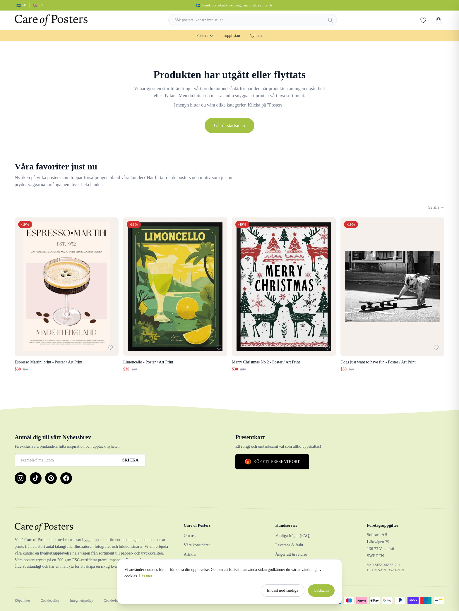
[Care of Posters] (92, 527)
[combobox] (252, 20)
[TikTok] (36, 478)
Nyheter (256, 35)
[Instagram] (20, 478)
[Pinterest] (51, 478)
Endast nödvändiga (282, 593)
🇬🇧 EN (38, 5)
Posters (204, 35)
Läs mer (145, 578)
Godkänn (321, 593)
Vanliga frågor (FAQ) (292, 535)
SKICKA (130, 460)
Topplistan (231, 35)
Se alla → (436, 207)
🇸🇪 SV (21, 5)
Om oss (190, 535)
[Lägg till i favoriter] (110, 347)
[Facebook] (66, 478)
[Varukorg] (438, 20)
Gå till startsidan (229, 125)
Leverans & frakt (289, 545)
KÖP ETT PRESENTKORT (272, 462)
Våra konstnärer (197, 545)
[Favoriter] (423, 20)
